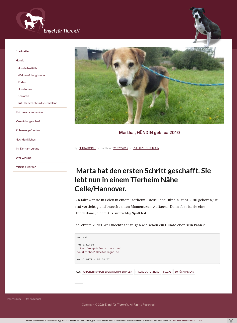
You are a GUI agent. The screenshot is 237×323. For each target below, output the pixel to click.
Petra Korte (87, 148)
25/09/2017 (120, 148)
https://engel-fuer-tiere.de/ (99, 249)
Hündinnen (25, 89)
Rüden (22, 82)
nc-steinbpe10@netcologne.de (98, 252)
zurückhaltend (184, 271)
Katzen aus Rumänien (29, 112)
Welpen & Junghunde (31, 75)
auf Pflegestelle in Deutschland (37, 103)
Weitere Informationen (184, 320)
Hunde (20, 60)
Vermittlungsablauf (28, 121)
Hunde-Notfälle (27, 68)
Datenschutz (33, 299)
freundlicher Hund (148, 271)
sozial (167, 271)
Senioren (23, 96)
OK (201, 320)
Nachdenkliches (26, 139)
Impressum (14, 299)
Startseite (22, 51)
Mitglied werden (26, 166)
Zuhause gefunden (146, 148)
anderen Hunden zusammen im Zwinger (107, 271)
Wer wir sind (23, 157)
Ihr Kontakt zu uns (27, 148)
